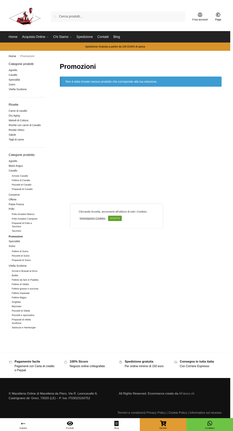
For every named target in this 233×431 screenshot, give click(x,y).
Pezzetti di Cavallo (21, 184)
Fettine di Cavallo (21, 180)
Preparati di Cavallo (22, 189)
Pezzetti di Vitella (21, 310)
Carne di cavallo (18, 110)
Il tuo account (200, 16)
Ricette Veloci (16, 129)
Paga (218, 16)
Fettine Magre (19, 297)
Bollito (15, 275)
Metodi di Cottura (18, 120)
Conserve (14, 194)
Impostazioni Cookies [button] (92, 218)
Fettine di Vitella (20, 284)
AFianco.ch (186, 393)
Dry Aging (14, 115)
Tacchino (16, 230)
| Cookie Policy (177, 412)
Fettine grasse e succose (25, 288)
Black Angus (16, 165)
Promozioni (16, 236)
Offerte (13, 199)
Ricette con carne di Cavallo (25, 125)
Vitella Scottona (18, 89)
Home (12, 56)
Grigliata (16, 302)
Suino (12, 84)
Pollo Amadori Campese (24, 218)
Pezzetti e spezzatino (23, 315)
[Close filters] (46, 64)
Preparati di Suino (21, 260)
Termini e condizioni (131, 412)
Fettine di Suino (20, 251)
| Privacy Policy (155, 412)
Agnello (13, 70)
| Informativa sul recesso (204, 412)
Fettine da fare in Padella (25, 279)
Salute (12, 134)
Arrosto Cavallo (20, 175)
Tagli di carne (16, 139)
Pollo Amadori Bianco (23, 214)
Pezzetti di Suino (21, 255)
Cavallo (13, 74)
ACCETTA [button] (115, 218)
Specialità (14, 79)
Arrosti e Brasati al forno (24, 271)
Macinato (17, 306)
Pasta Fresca (16, 204)
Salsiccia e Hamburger (24, 327)
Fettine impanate (21, 293)
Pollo (11, 208)
